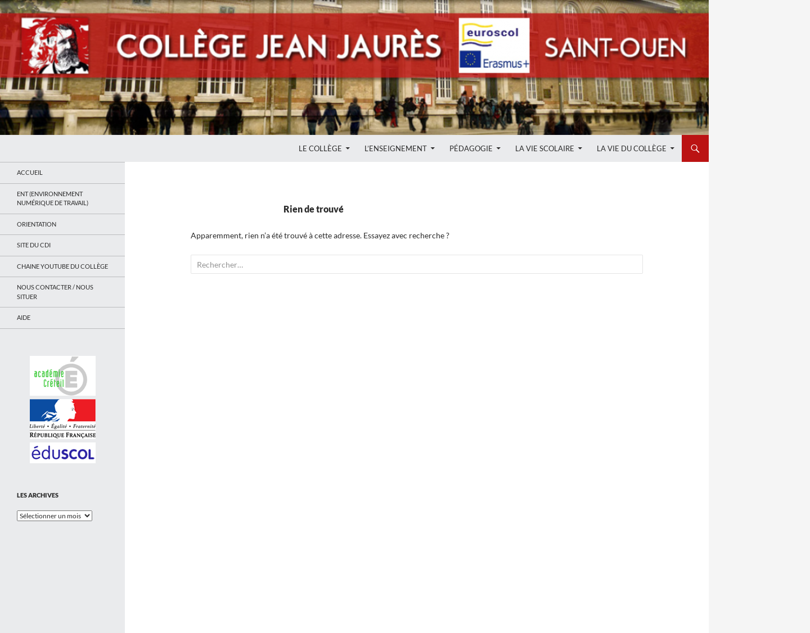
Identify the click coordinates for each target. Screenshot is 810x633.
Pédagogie (471, 148)
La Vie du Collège (632, 148)
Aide (23, 317)
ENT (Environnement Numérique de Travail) (52, 198)
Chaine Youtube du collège (62, 266)
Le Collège (320, 148)
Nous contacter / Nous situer (55, 291)
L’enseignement (395, 148)
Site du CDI (34, 244)
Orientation (36, 224)
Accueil (30, 172)
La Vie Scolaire (544, 148)
